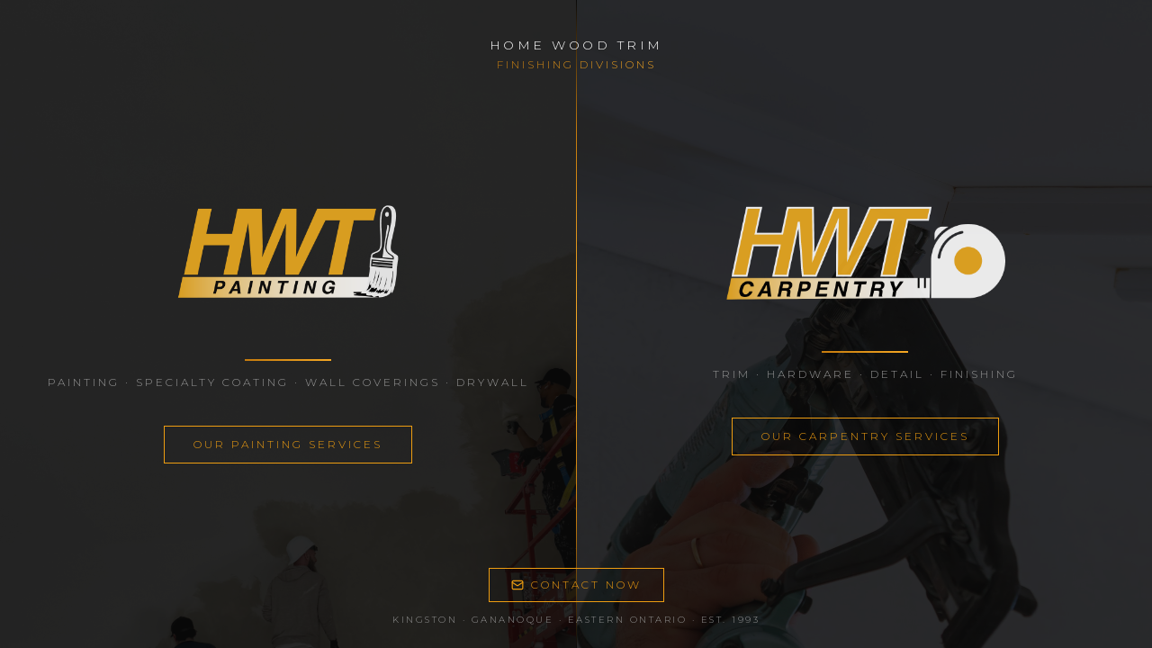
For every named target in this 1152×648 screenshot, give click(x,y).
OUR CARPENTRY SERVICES (865, 436)
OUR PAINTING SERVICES (288, 444)
